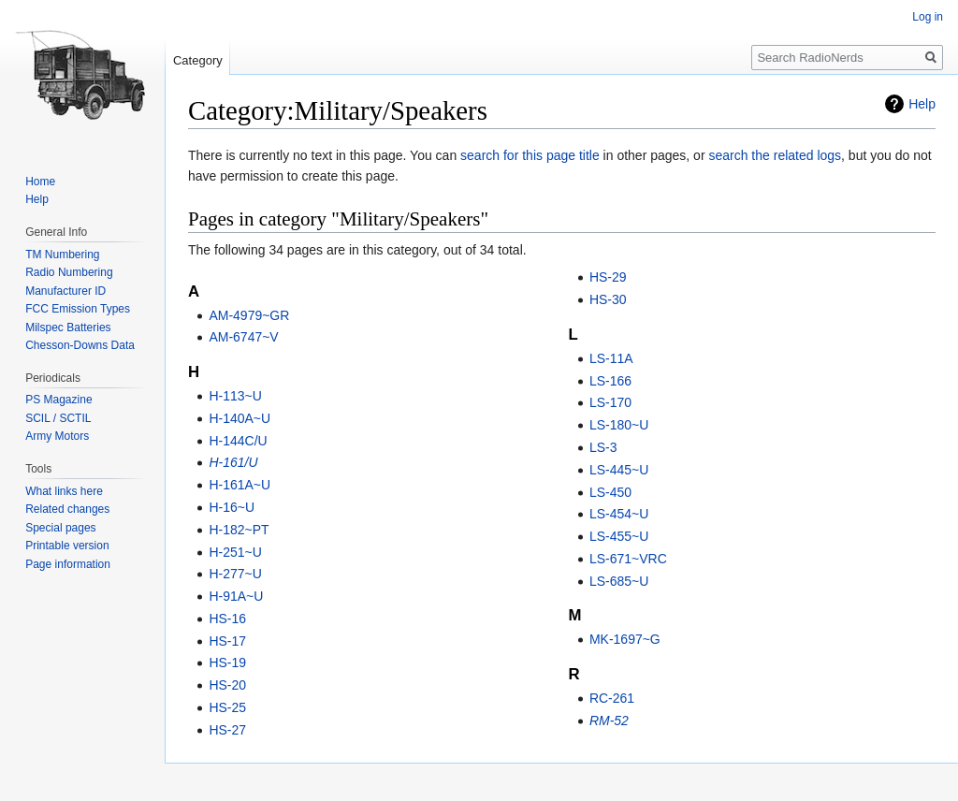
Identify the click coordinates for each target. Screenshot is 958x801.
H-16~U (231, 507)
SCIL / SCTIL (58, 418)
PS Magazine (58, 399)
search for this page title (530, 155)
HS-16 (227, 618)
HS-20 (227, 684)
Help (922, 103)
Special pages (60, 527)
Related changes (67, 509)
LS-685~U (618, 581)
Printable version (67, 545)
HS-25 (227, 707)
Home (40, 181)
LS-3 (603, 447)
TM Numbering (62, 254)
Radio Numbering (68, 272)
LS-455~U (618, 536)
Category (198, 60)
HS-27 (227, 729)
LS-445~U (618, 469)
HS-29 (608, 276)
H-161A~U (239, 484)
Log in (927, 16)
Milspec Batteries (67, 327)
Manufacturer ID (65, 291)
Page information (67, 564)
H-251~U (235, 552)
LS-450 (610, 492)
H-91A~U (236, 596)
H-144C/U (238, 440)
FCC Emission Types (77, 308)
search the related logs (774, 155)
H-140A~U (239, 418)
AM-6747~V (243, 336)
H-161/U (233, 462)
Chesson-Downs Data (80, 345)
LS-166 (610, 380)
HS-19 (227, 662)
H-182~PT (239, 529)
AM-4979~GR (249, 315)
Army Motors (57, 436)
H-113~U (235, 395)
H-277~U (235, 573)
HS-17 (227, 641)
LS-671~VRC (628, 558)
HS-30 (608, 299)
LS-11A (611, 358)
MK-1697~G (624, 639)
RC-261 (611, 698)
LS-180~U (618, 424)
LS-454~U (618, 513)
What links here (64, 491)
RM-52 (609, 720)
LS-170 (610, 402)
